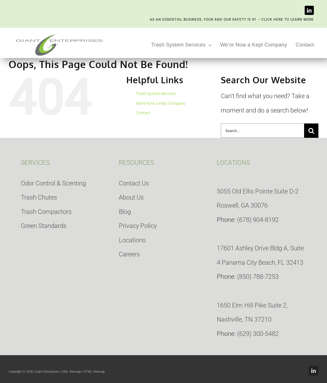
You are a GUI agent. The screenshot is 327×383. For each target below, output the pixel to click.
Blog (125, 211)
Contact (143, 113)
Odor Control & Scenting (53, 183)
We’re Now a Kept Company (160, 103)
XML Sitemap (71, 372)
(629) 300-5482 (258, 333)
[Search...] (262, 130)
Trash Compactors (46, 211)
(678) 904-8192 (258, 219)
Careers (129, 254)
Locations (132, 240)
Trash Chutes (39, 197)
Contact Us (134, 183)
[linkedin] (309, 10)
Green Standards (43, 225)
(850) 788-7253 (258, 276)
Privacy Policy (138, 225)
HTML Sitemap (94, 372)
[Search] (311, 130)
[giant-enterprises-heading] (59, 35)
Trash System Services (156, 93)
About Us (131, 197)
